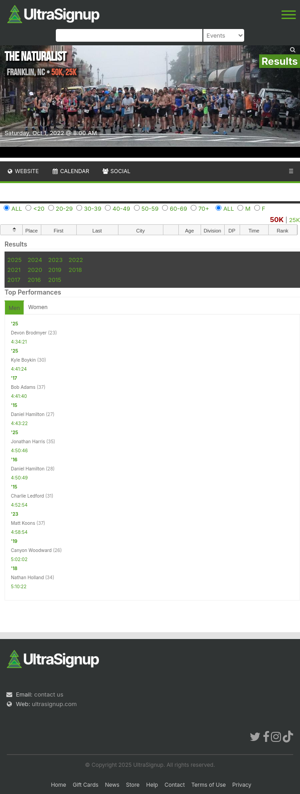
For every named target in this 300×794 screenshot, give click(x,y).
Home (58, 784)
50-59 (150, 208)
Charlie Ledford (27, 496)
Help (152, 784)
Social (116, 171)
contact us (48, 694)
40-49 (121, 208)
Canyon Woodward (31, 550)
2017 (13, 279)
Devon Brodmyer (29, 332)
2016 (34, 279)
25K (294, 219)
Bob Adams (23, 387)
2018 (75, 269)
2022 (76, 259)
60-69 (178, 208)
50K (277, 219)
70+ (203, 208)
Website (22, 171)
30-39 (92, 208)
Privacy (241, 784)
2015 (54, 279)
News (112, 784)
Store (133, 784)
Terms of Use (208, 784)
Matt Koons (23, 523)
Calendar (70, 171)
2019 (54, 269)
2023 (55, 259)
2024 (35, 259)
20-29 (64, 208)
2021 (13, 269)
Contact (175, 784)
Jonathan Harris (28, 441)
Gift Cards (85, 784)
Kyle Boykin (23, 360)
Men (14, 308)
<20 (38, 208)
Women (38, 307)
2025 (14, 259)
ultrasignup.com (54, 703)
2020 (35, 269)
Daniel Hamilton (27, 414)
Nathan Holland (27, 577)
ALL (16, 208)
